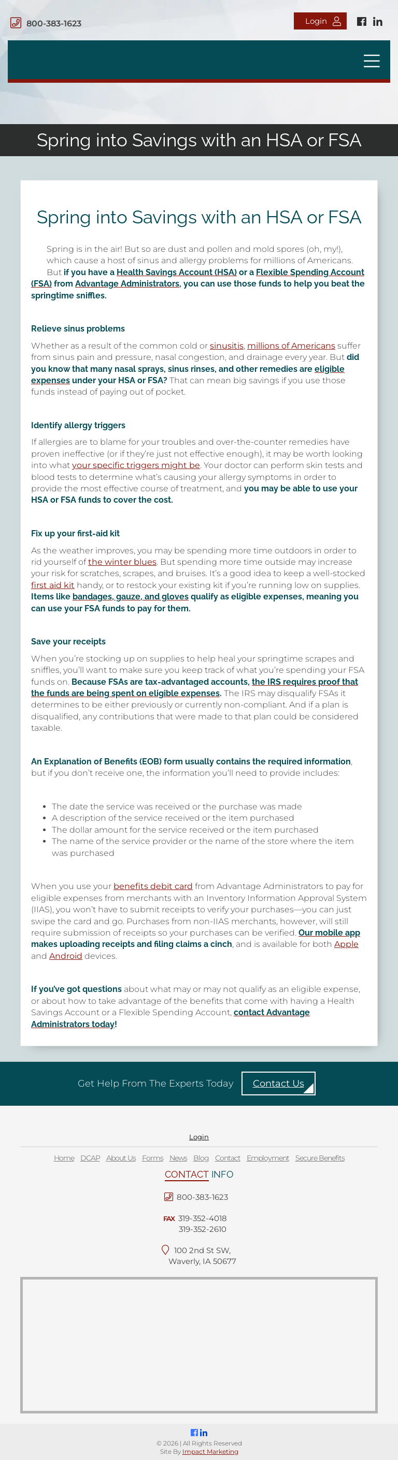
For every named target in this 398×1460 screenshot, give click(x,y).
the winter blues (122, 562)
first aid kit (53, 585)
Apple (346, 944)
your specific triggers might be (136, 465)
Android (65, 956)
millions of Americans (291, 346)
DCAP (90, 1158)
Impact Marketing (210, 1451)
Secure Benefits (320, 1158)
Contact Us (278, 1083)
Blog (201, 1158)
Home (64, 1158)
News (178, 1158)
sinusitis (227, 346)
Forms (152, 1158)
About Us (121, 1158)
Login (323, 21)
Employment (268, 1158)
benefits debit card (153, 886)
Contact (227, 1158)
